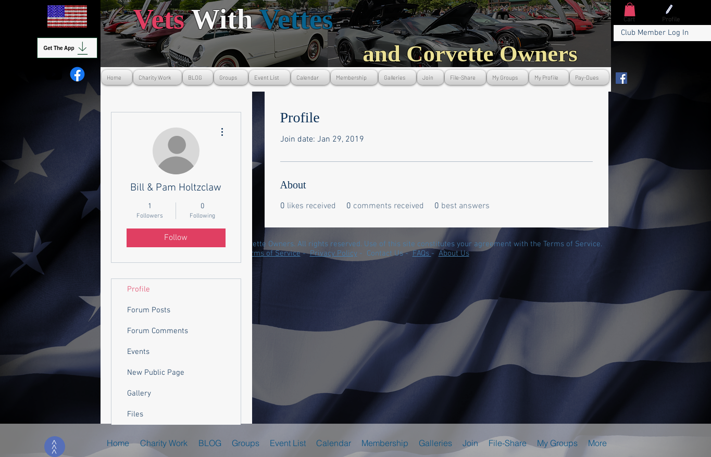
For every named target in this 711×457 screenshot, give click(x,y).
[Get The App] (67, 47)
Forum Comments (157, 331)
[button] (629, 9)
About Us (454, 253)
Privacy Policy (333, 253)
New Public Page (155, 372)
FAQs (422, 253)
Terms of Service (272, 253)
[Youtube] (54, 74)
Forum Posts (148, 310)
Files (135, 414)
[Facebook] (621, 78)
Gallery (139, 393)
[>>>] (54, 446)
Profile (138, 289)
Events (138, 352)
